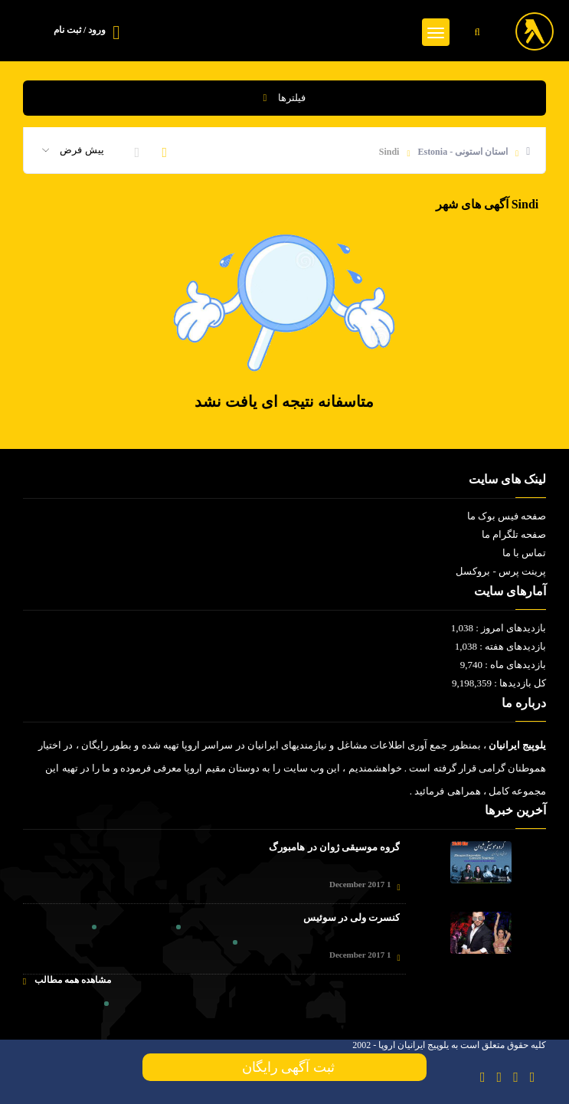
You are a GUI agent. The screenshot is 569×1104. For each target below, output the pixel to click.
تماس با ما (524, 553)
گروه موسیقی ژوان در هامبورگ (334, 847)
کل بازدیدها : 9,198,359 (499, 683)
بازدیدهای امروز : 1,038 (499, 628)
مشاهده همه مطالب (67, 980)
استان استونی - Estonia (462, 151)
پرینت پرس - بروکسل (501, 571)
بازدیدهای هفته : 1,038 (501, 646)
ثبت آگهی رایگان (285, 1067)
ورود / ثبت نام (80, 30)
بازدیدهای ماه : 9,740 (503, 664)
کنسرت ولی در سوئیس (352, 917)
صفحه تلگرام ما (514, 534)
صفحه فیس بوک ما (507, 516)
